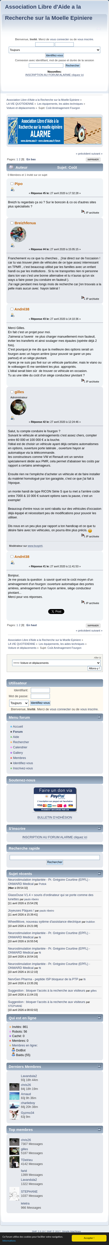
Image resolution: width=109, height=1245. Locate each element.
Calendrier (20, 747)
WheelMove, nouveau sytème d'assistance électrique (44, 921)
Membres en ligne (24, 1045)
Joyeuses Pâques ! (21, 910)
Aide (16, 737)
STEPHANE (15, 1005)
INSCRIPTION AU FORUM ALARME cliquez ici (54, 74)
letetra (25, 1203)
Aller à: (97, 657)
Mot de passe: (18, 696)
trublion (90, 921)
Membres (19, 758)
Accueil (18, 726)
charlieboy (28, 1103)
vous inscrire (85, 39)
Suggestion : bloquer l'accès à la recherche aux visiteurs (46, 990)
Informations (9, 1241)
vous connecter (59, 39)
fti (40, 937)
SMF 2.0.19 (38, 1231)
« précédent (83, 153)
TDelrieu (27, 1160)
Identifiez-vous (23, 763)
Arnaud (26, 1094)
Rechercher (21, 742)
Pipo (19, 184)
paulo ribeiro (31, 899)
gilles (19, 392)
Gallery (18, 753)
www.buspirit (35, 545)
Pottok (42, 883)
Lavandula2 (29, 1076)
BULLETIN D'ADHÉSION (54, 817)
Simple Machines (71, 1231)
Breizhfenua (25, 223)
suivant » (97, 153)
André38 (21, 309)
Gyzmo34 (27, 1113)
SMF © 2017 (54, 1231)
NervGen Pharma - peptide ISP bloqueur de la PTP (43, 979)
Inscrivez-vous (23, 768)
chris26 (26, 1085)
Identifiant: (21, 690)
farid (24, 1171)
